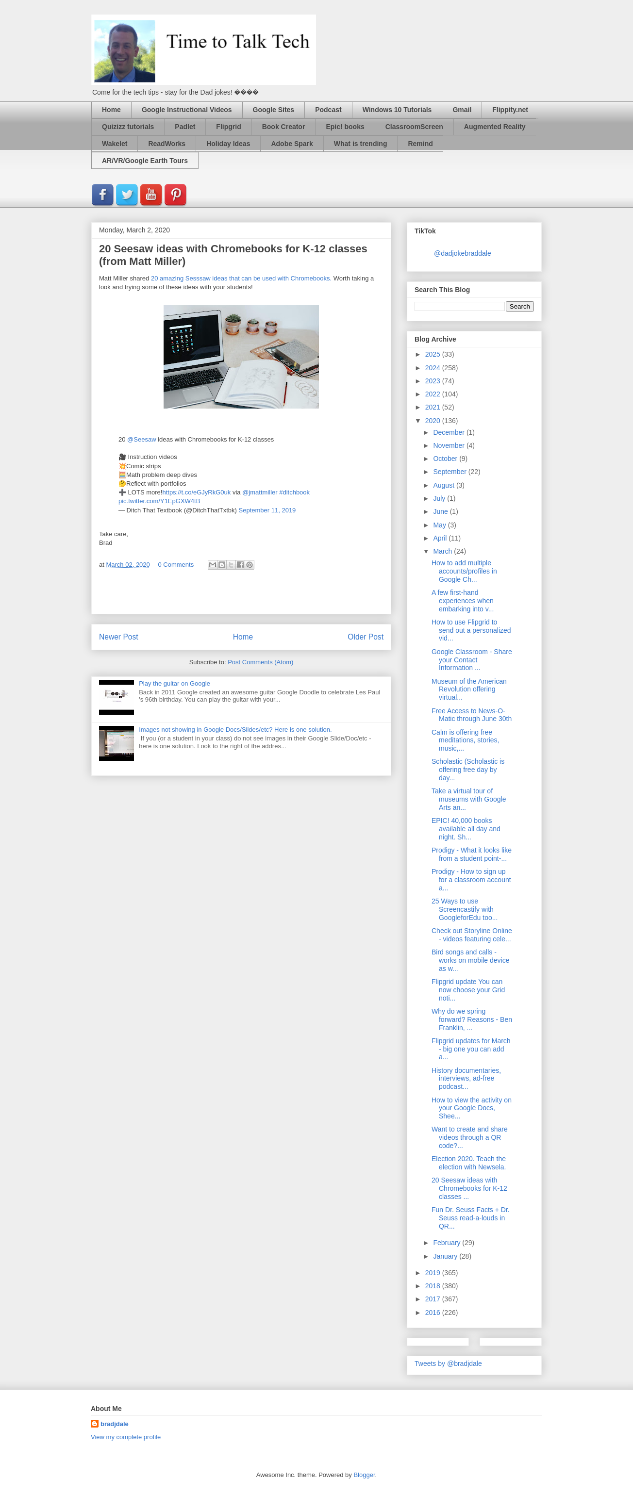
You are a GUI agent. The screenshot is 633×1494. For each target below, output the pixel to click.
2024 (433, 368)
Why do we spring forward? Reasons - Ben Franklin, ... (472, 1019)
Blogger (364, 1474)
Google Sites (274, 110)
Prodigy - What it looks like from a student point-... (472, 854)
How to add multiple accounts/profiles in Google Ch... (464, 571)
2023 (433, 381)
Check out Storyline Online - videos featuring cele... (472, 935)
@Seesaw (141, 439)
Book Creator (283, 127)
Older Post (365, 637)
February (447, 1243)
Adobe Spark (292, 144)
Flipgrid (228, 127)
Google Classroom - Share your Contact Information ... (472, 660)
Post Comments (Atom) (260, 662)
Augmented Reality (495, 127)
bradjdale (114, 1424)
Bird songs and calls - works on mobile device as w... (471, 960)
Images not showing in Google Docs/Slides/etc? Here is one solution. (235, 729)
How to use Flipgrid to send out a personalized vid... (471, 630)
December (449, 432)
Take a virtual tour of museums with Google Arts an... (469, 799)
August (444, 485)
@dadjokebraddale (462, 253)
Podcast (328, 110)
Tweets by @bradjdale (448, 1363)
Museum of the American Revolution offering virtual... (469, 689)
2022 (433, 394)
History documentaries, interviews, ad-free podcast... (466, 1079)
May (440, 525)
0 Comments (176, 564)
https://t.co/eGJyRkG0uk (196, 492)
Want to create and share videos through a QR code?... (470, 1137)
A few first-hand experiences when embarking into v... (463, 601)
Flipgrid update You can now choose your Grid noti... (468, 990)
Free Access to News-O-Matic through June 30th (472, 715)
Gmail (461, 110)
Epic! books (345, 127)
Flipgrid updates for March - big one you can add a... (471, 1049)
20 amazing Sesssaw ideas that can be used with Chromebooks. (241, 278)
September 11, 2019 (267, 510)
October (446, 458)
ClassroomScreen (414, 127)
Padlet (185, 127)
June (441, 511)
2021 (433, 407)
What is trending (360, 144)
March (443, 551)
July (440, 498)
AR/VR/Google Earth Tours (145, 160)
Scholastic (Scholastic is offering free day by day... (468, 769)
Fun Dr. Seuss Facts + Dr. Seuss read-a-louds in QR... (471, 1218)
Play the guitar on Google (174, 683)
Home (111, 110)
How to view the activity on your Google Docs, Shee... (472, 1108)
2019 (433, 1273)
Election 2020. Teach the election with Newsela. (469, 1163)
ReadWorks (166, 144)
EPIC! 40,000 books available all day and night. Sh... (466, 829)
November (449, 445)
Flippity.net (510, 110)
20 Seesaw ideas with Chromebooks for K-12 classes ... (469, 1188)
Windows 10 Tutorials (397, 110)
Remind (420, 144)
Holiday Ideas (228, 144)
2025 (433, 354)
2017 (433, 1299)
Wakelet (114, 144)
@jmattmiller (259, 492)
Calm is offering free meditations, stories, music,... (466, 740)
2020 (433, 421)
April (441, 538)
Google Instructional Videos (187, 110)
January (446, 1256)
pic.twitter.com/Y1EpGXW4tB (159, 501)
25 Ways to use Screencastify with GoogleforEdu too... (465, 909)
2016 (433, 1312)
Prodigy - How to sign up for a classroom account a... (471, 880)
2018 (433, 1286)
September (450, 472)
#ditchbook (294, 492)
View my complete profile (126, 1437)
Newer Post (118, 637)
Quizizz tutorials (128, 127)
